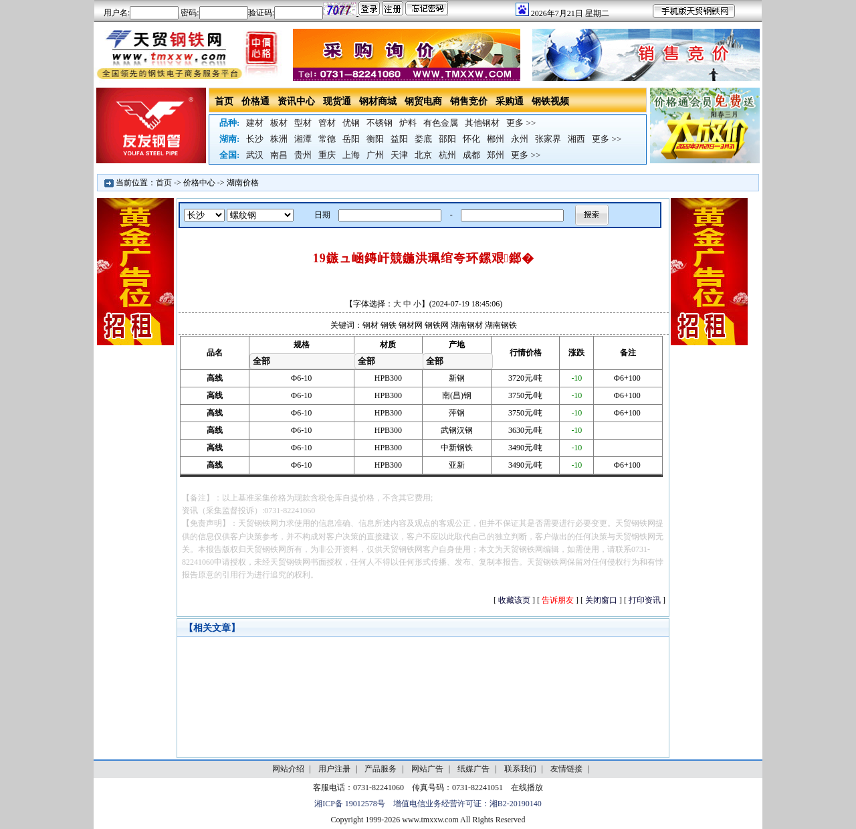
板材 (279, 123)
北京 (423, 155)
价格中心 (199, 182)
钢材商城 (378, 101)
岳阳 (351, 139)
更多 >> (521, 123)
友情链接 (566, 768)
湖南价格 (243, 182)
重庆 (327, 155)
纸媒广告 (473, 768)
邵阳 (447, 139)
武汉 (254, 155)
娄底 (423, 139)
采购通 (510, 101)
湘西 (576, 139)
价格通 (255, 101)
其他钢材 (482, 123)
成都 (471, 155)
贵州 (303, 155)
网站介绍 (288, 768)
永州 (519, 139)
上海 (351, 155)
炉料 (408, 123)
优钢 (351, 123)
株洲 (279, 139)
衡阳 (375, 139)
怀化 (471, 139)
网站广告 (427, 768)
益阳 (399, 139)
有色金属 (440, 123)
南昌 (279, 155)
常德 (327, 139)
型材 (303, 123)
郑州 (495, 155)
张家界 (548, 139)
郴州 (495, 139)
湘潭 (303, 139)
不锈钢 (379, 123)
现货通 (337, 101)
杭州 (447, 155)
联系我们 (520, 768)
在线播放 (527, 787)
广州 (375, 155)
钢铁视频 (550, 101)
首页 (224, 101)
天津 (399, 155)
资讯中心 (296, 101)
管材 (327, 123)
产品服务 (380, 768)
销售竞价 (469, 101)
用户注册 (334, 768)
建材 (254, 123)
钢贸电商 (423, 101)
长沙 (254, 139)
